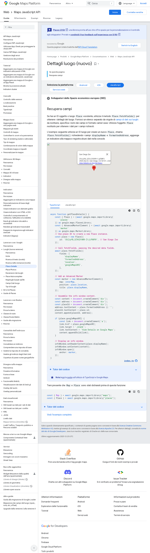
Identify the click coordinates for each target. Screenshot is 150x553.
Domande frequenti (50, 502)
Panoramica (55, 3)
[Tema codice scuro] (129, 210)
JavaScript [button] (70, 205)
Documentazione (100, 57)
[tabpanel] (94, 294)
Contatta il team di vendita (125, 506)
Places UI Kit (59, 30)
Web (6, 12)
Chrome (45, 538)
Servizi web (83, 515)
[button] (18, 152)
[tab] (55, 205)
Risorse (47, 18)
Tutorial (44, 511)
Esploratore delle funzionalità (54, 506)
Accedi (143, 3)
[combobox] (100, 3)
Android (83, 85)
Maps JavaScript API (27, 12)
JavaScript (115, 85)
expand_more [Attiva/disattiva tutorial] (136, 369)
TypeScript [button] (55, 205)
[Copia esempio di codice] (138, 210)
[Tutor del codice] (134, 210)
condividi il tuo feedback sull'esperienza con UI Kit (93, 35)
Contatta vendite (135, 12)
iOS (98, 85)
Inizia (115, 12)
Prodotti (63, 57)
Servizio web (59, 89)
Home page (52, 57)
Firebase (45, 542)
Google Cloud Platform (51, 547)
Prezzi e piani (120, 502)
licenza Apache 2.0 (106, 428)
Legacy (59, 18)
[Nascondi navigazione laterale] (34, 548)
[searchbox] (19, 27)
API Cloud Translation (87, 47)
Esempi (34, 18)
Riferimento (20, 18)
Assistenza (119, 511)
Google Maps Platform (79, 57)
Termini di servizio (122, 515)
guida (69, 377)
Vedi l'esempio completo (59, 414)
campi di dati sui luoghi (127, 119)
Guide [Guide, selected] (6, 18)
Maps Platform (24, 3)
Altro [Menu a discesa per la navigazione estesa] (68, 3)
